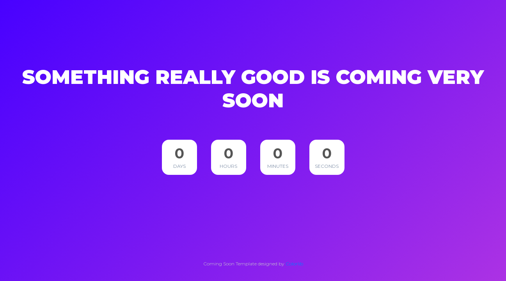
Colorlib (294, 264)
